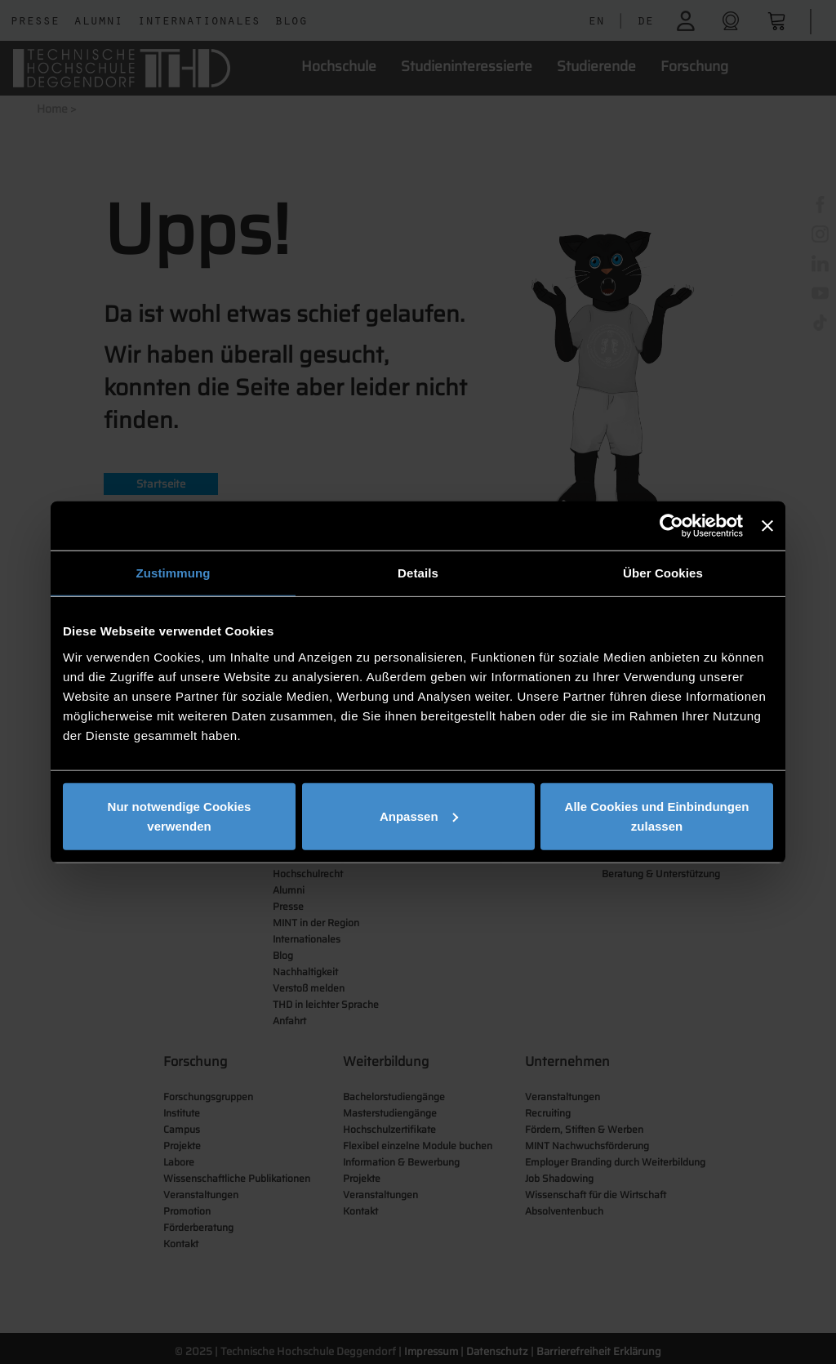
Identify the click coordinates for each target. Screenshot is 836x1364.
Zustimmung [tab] (173, 573)
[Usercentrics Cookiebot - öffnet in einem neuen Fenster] (671, 526)
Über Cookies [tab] (663, 573)
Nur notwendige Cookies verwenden (179, 815)
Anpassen (419, 815)
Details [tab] (418, 573)
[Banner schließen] (767, 526)
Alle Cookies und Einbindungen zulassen (657, 815)
